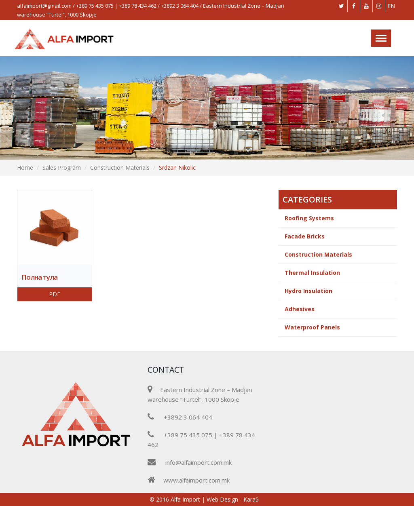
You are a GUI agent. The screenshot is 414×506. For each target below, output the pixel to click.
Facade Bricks (305, 236)
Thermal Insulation (312, 272)
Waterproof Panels (312, 327)
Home (25, 167)
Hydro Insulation (308, 291)
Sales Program (61, 167)
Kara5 (251, 499)
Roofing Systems (309, 218)
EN (391, 6)
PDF (54, 294)
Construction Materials (120, 167)
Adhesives (300, 309)
